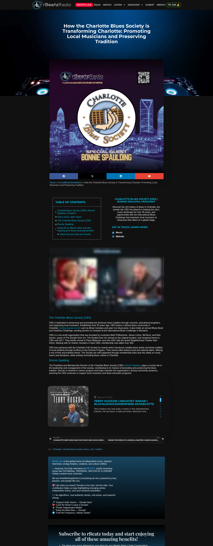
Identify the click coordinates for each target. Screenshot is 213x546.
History (86, 449)
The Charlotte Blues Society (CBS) (74, 220)
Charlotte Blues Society (72, 449)
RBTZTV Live (84, 5)
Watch (107, 5)
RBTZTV (90, 468)
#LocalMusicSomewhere (70, 182)
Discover (135, 4)
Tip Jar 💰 (173, 5)
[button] (63, 176)
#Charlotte (57, 449)
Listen (119, 4)
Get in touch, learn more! (70, 217)
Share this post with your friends (75, 234)
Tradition (98, 449)
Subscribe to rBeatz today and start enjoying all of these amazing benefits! (75, 229)
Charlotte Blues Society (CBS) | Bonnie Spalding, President (76, 211)
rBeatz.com (57, 461)
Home (53, 182)
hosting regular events (69, 328)
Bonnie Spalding (65, 224)
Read (97, 5)
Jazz (92, 449)
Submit (149, 5)
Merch (161, 5)
